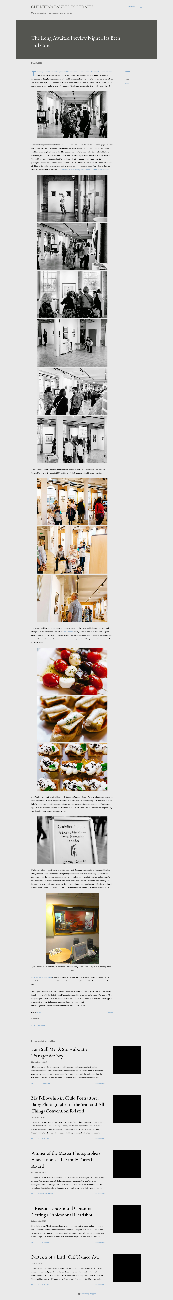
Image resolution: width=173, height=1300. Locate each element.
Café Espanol (68, 631)
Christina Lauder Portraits (62, 6)
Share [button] (127, 71)
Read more (100, 1083)
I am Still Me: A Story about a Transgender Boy (59, 1052)
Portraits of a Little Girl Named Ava (65, 1257)
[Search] (131, 7)
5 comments (43, 1139)
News (127, 83)
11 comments (44, 1083)
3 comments (43, 1242)
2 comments (43, 1285)
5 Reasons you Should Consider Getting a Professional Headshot (61, 1211)
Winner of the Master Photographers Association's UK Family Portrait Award (65, 1159)
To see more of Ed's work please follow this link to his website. (83, 169)
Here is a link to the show (41, 977)
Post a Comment (38, 1025)
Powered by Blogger (86, 1294)
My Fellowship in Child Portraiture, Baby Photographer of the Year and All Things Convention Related (67, 1104)
